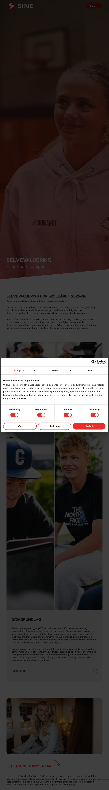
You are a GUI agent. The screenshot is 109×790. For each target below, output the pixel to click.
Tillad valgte (54, 426)
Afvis (20, 426)
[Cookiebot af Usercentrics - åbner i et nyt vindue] (93, 362)
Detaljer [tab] (55, 370)
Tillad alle (89, 426)
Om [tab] (90, 370)
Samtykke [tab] (19, 370)
